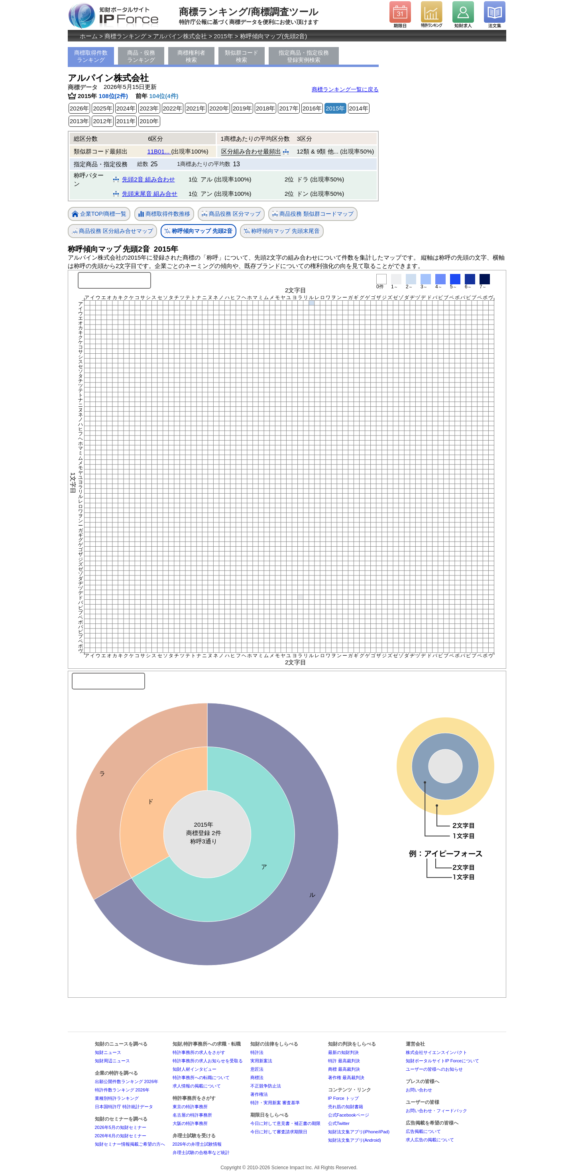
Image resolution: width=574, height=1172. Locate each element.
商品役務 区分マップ (231, 214)
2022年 (172, 108)
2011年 (126, 121)
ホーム (89, 36)
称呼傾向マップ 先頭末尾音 (282, 231)
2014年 (358, 108)
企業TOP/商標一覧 (99, 214)
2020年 (218, 108)
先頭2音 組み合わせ (148, 179)
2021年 (195, 108)
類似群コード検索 (241, 56)
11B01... (159, 151)
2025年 (102, 108)
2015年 (223, 36)
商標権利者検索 (191, 56)
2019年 (242, 108)
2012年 (102, 121)
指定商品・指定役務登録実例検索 (304, 56)
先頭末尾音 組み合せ (149, 193)
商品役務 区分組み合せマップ (112, 231)
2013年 (79, 121)
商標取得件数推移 (164, 214)
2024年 (126, 108)
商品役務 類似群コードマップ (313, 214)
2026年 (79, 108)
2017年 (288, 108)
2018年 (265, 108)
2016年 (312, 108)
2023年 (149, 108)
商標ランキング (125, 36)
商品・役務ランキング (141, 56)
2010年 (149, 121)
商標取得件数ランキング (91, 56)
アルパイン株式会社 (180, 36)
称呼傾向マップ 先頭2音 (198, 231)
